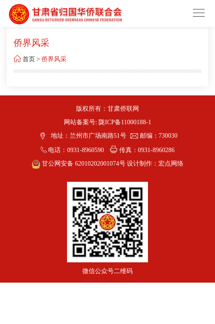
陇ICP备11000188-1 (125, 122)
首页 (28, 59)
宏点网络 (171, 163)
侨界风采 (54, 59)
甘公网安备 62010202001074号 (79, 163)
